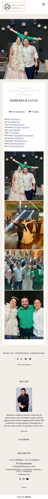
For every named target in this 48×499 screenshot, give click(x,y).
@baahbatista (15, 119)
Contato (24, 487)
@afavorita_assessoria (21, 127)
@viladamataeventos (16, 125)
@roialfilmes (14, 133)
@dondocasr (19, 138)
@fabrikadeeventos (20, 141)
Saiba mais (24, 431)
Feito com (24, 497)
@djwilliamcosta (13, 122)
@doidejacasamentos (17, 143)
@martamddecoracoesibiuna (23, 135)
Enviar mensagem (25, 463)
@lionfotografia (14, 130)
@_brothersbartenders (16, 146)
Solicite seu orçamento (24, 365)
